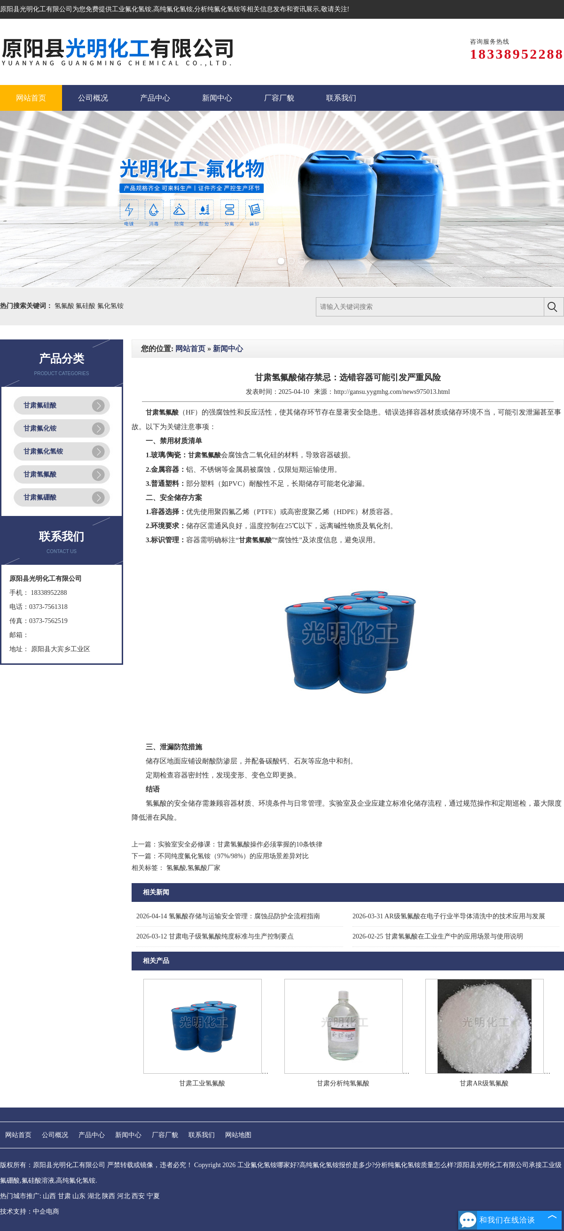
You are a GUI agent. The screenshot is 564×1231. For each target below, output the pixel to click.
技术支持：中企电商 (29, 1211)
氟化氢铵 (110, 305)
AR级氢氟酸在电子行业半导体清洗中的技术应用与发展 (448, 916)
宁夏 (153, 1196)
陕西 (108, 1196)
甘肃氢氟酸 (40, 474)
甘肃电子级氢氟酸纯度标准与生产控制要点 (215, 936)
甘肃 (64, 1196)
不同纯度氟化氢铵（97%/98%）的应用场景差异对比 (233, 856)
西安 (138, 1196)
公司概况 (55, 1135)
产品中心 (91, 1135)
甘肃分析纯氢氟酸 (343, 1083)
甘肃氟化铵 (40, 428)
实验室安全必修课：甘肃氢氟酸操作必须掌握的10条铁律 (240, 844)
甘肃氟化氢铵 (43, 451)
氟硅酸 (86, 305)
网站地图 (238, 1135)
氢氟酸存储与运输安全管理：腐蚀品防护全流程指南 (228, 916)
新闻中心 (228, 349)
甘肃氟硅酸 (40, 405)
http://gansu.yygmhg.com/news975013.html (392, 391)
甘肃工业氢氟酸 (202, 1083)
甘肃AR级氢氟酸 (484, 1083)
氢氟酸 (65, 305)
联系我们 (201, 1135)
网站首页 (190, 349)
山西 (49, 1196)
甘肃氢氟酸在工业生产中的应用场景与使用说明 (437, 936)
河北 (123, 1196)
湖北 (94, 1196)
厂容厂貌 (165, 1135)
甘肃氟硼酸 (40, 497)
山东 (79, 1196)
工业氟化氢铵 (131, 9)
